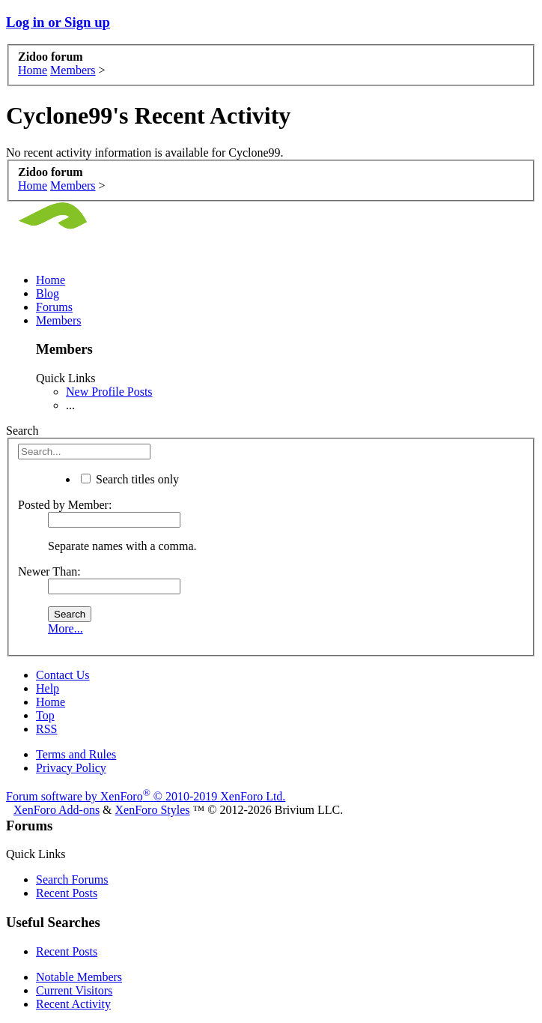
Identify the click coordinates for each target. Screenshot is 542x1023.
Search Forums (72, 879)
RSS (46, 728)
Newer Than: (49, 571)
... (70, 405)
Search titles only (130, 479)
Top (45, 715)
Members (58, 320)
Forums (54, 307)
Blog (47, 293)
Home (50, 280)
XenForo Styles (152, 809)
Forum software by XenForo (145, 796)
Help (47, 688)
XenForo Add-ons (56, 809)
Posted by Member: (65, 504)
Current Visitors (74, 990)
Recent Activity (73, 1004)
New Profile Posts (109, 391)
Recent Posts (66, 893)
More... (65, 628)
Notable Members (79, 977)
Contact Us (63, 675)
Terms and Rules (76, 754)
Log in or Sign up (58, 22)
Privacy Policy (71, 767)
